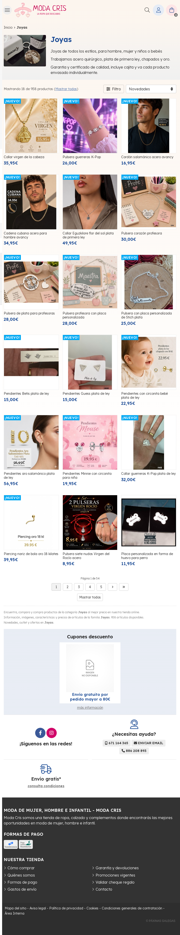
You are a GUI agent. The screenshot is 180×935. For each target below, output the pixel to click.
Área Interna (14, 913)
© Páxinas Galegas (160, 921)
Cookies (92, 908)
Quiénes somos (21, 875)
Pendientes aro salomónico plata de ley (29, 475)
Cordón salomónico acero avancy (147, 157)
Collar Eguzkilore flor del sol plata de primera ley (88, 235)
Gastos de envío (22, 889)
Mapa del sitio (15, 908)
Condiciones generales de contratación (132, 908)
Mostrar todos (66, 89)
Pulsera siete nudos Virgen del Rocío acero (86, 556)
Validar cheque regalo (115, 882)
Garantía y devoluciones (117, 868)
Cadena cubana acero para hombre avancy (25, 235)
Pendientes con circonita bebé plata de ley (144, 395)
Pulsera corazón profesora (141, 233)
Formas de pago (22, 882)
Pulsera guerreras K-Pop (82, 157)
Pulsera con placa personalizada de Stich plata (146, 315)
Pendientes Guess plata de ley (86, 393)
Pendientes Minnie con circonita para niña (87, 475)
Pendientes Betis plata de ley (26, 393)
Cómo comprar (21, 868)
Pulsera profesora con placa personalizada (84, 315)
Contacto (104, 889)
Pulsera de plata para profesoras (29, 313)
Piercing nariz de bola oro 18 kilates (31, 554)
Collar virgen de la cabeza (24, 157)
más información (90, 707)
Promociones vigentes (115, 875)
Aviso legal (38, 908)
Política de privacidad (66, 908)
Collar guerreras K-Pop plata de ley (148, 473)
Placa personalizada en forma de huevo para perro (147, 556)
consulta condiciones (46, 786)
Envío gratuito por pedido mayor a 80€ (90, 696)
